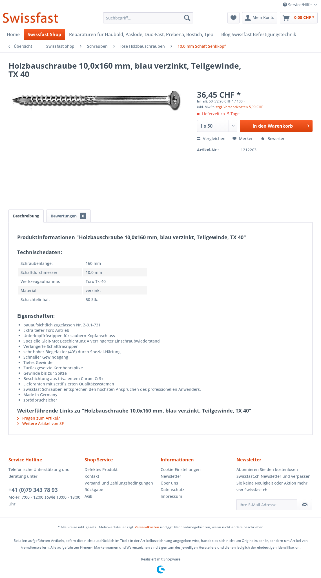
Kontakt (92, 476)
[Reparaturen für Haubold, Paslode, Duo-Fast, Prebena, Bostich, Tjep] (141, 34)
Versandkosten (147, 527)
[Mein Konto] (259, 17)
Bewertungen (68, 216)
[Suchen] (187, 17)
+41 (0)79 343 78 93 (33, 490)
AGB (88, 496)
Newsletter (171, 476)
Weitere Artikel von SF (40, 423)
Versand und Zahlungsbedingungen (119, 483)
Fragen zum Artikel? (38, 418)
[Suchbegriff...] (148, 17)
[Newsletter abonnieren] (304, 504)
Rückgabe (94, 489)
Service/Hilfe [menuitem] (298, 4)
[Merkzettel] (233, 17)
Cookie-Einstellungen (181, 469)
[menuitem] (148, 17)
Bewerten (273, 138)
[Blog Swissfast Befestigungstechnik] (258, 34)
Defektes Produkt (101, 469)
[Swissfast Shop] (44, 34)
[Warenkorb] (299, 17)
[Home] (13, 34)
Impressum (171, 496)
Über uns (169, 483)
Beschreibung (26, 216)
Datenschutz (172, 489)
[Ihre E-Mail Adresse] (266, 504)
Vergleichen (211, 138)
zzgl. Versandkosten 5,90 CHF (239, 106)
